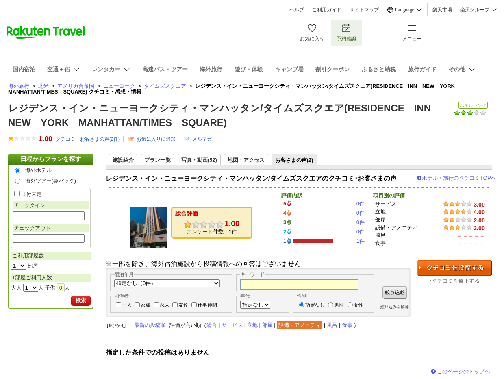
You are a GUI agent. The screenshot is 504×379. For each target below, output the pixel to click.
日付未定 (31, 194)
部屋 (267, 325)
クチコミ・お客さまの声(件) (88, 139)
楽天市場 (442, 10)
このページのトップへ (463, 371)
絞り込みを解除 (394, 307)
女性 (358, 305)
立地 (252, 325)
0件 (360, 203)
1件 (360, 241)
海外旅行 (18, 86)
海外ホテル (38, 170)
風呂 (332, 325)
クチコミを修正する (456, 281)
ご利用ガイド (326, 10)
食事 (347, 325)
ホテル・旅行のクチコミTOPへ (459, 178)
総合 (211, 325)
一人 (127, 305)
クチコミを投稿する (454, 268)
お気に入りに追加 (156, 139)
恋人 (164, 305)
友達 (183, 305)
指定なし (315, 305)
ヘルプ (296, 10)
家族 (145, 305)
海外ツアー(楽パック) (50, 181)
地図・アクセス (246, 160)
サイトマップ (364, 10)
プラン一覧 (157, 160)
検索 (81, 300)
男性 (339, 305)
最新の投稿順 (150, 325)
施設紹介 (123, 160)
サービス (232, 325)
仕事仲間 (207, 305)
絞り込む (394, 292)
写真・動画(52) (199, 160)
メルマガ (202, 139)
